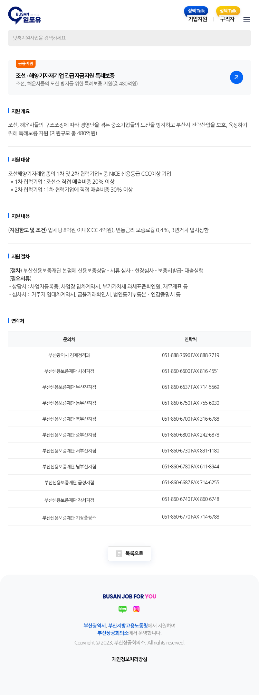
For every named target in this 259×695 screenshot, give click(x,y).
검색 (240, 38)
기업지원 (197, 19)
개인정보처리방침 (129, 659)
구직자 (227, 19)
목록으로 (129, 553)
